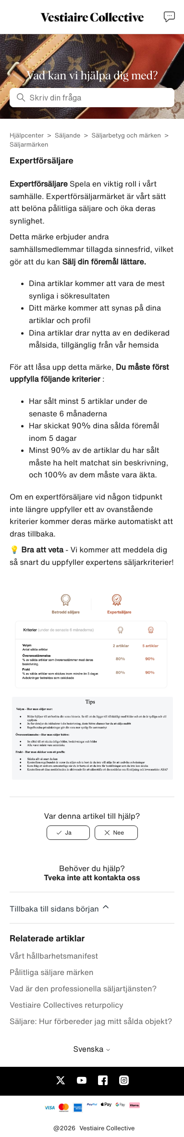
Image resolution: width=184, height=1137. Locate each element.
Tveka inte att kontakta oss (92, 877)
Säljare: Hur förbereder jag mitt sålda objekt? (91, 1021)
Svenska (92, 1049)
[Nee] (116, 832)
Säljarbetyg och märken (126, 135)
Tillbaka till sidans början (60, 907)
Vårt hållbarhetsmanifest (54, 956)
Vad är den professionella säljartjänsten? (83, 988)
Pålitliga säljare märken (51, 972)
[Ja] (68, 832)
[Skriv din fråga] (92, 97)
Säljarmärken (29, 144)
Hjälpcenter (27, 135)
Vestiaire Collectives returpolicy (66, 1005)
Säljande (67, 135)
